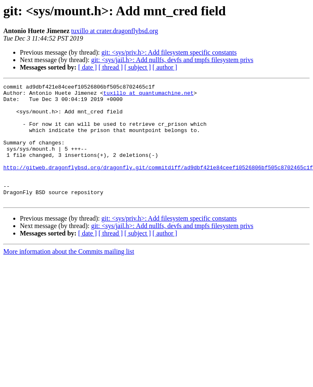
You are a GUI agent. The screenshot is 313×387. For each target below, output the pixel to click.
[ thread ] (110, 67)
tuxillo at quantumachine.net (148, 95)
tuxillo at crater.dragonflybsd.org (114, 30)
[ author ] (165, 67)
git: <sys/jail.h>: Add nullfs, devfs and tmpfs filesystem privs (172, 59)
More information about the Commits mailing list (68, 275)
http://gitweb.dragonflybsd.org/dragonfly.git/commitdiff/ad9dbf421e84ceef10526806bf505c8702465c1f (158, 184)
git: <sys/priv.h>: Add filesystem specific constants (169, 52)
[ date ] (87, 67)
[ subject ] (137, 67)
